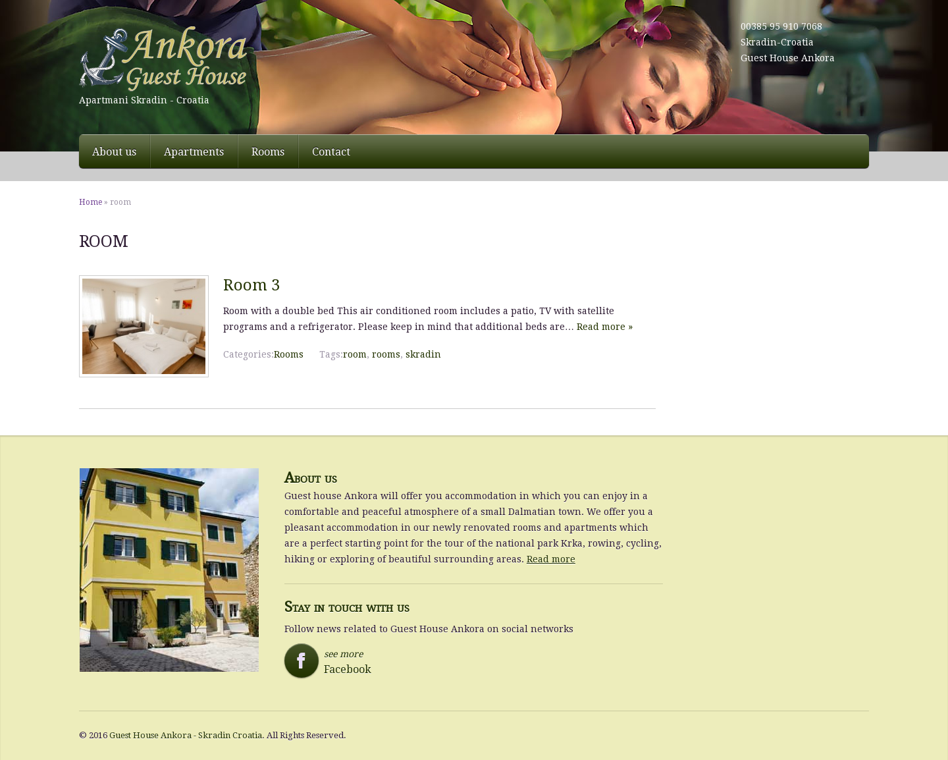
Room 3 (251, 285)
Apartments (194, 152)
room (355, 354)
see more (346, 662)
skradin (423, 354)
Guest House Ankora (788, 58)
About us (114, 152)
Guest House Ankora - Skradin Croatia (185, 735)
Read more (551, 559)
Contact (331, 152)
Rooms (267, 152)
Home (90, 202)
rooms (386, 354)
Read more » (605, 326)
